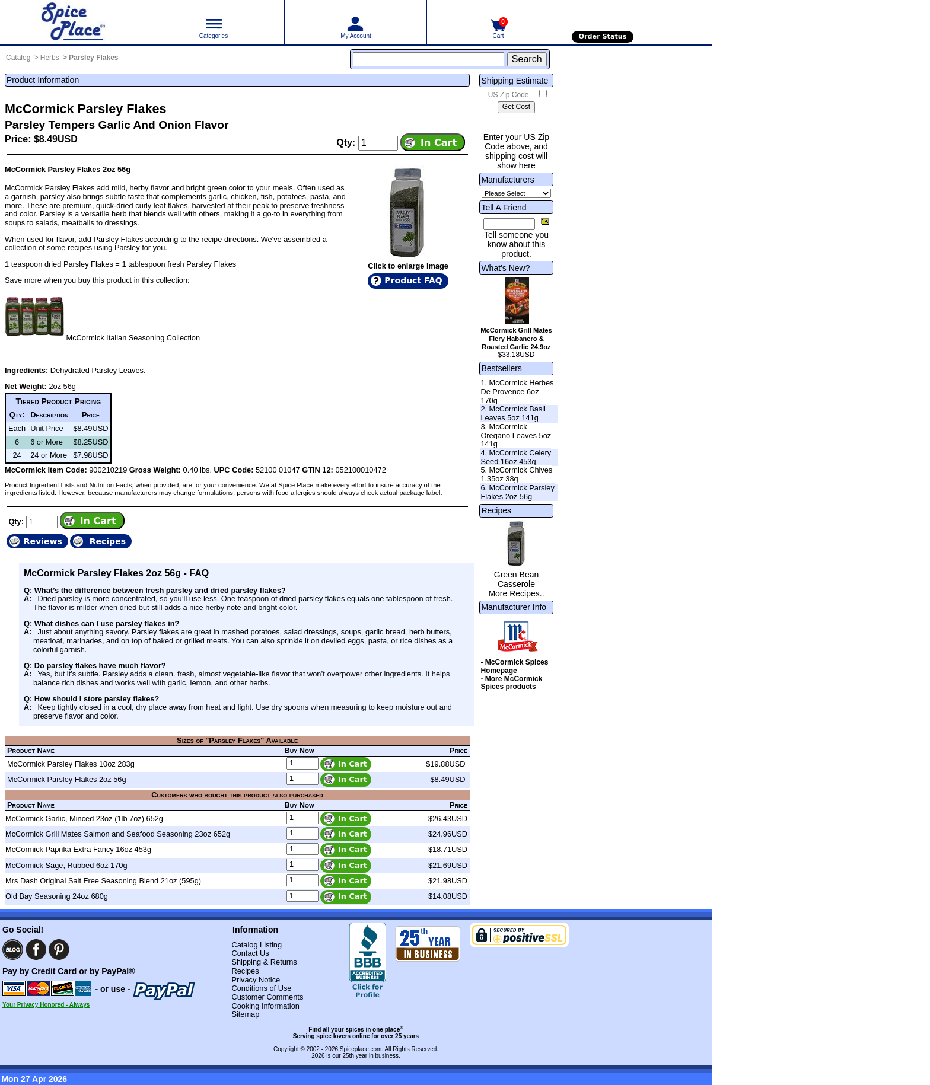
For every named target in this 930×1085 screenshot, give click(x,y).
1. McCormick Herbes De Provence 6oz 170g (516, 391)
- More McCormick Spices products (511, 683)
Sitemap (245, 1014)
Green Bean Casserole (516, 579)
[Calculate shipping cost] (516, 107)
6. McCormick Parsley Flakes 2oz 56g (517, 492)
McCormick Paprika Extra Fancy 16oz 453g (78, 849)
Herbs (49, 57)
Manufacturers (507, 179)
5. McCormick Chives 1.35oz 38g (516, 474)
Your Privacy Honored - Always (46, 1004)
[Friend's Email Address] (509, 224)
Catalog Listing (256, 944)
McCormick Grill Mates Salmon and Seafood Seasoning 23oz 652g (117, 833)
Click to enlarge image (408, 265)
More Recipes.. (516, 593)
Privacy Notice (255, 979)
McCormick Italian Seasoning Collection (133, 337)
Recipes (496, 510)
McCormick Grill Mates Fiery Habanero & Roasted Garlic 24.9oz (516, 338)
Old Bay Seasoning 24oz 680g (56, 896)
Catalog (18, 57)
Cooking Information (265, 1005)
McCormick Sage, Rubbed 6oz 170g (66, 865)
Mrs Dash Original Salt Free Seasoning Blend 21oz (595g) (103, 880)
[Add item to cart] (432, 142)
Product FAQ (413, 280)
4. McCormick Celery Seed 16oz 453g (515, 457)
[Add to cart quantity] (378, 143)
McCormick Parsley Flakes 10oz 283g (71, 764)
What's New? (505, 268)
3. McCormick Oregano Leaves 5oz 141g (515, 435)
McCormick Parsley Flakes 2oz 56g (66, 779)
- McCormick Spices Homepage (514, 666)
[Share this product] (544, 221)
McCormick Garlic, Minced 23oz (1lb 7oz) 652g (84, 818)
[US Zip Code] (511, 95)
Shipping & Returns (264, 962)
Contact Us (250, 953)
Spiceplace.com (361, 1049)
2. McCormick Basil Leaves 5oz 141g (513, 413)
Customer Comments (267, 997)
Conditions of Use (261, 988)
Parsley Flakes (93, 57)
